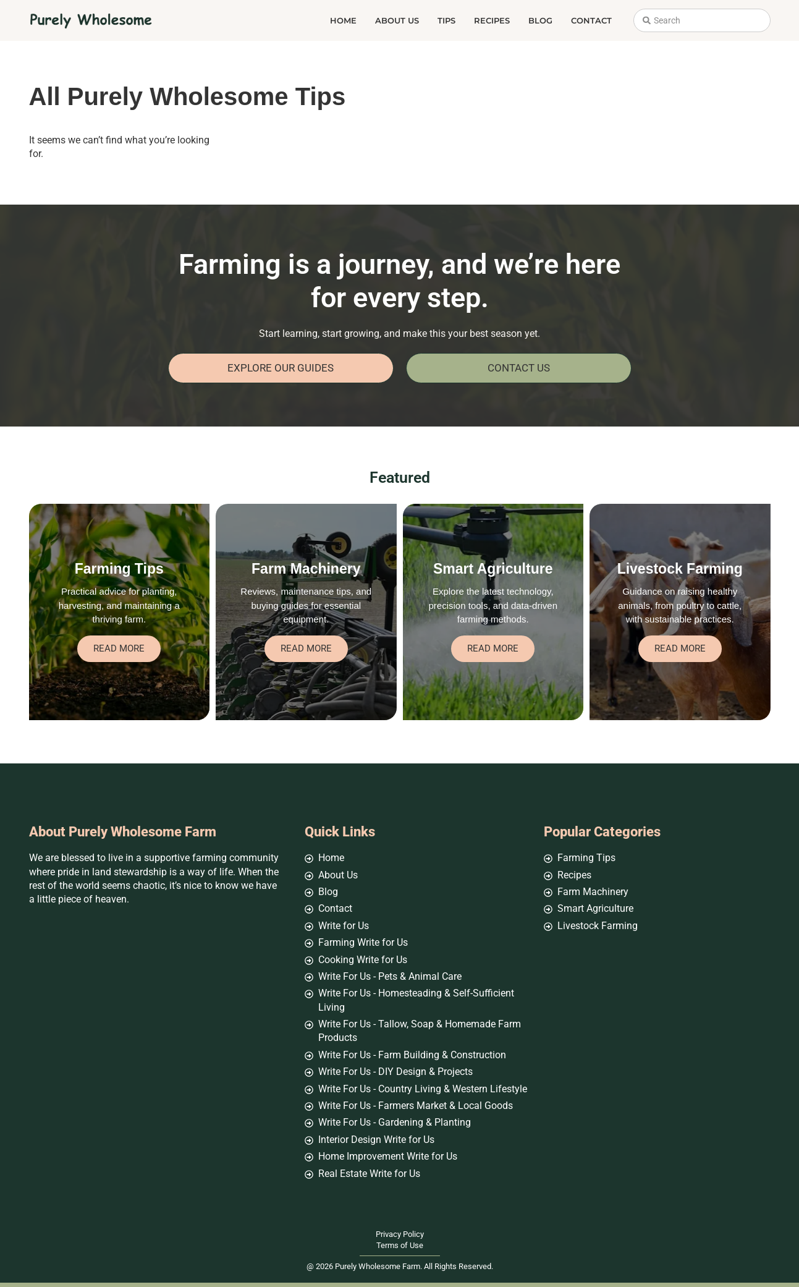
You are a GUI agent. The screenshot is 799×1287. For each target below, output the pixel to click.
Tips (446, 20)
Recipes (492, 20)
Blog (540, 20)
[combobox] (701, 20)
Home (343, 20)
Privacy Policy (400, 1234)
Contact (591, 20)
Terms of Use (399, 1245)
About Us (397, 20)
